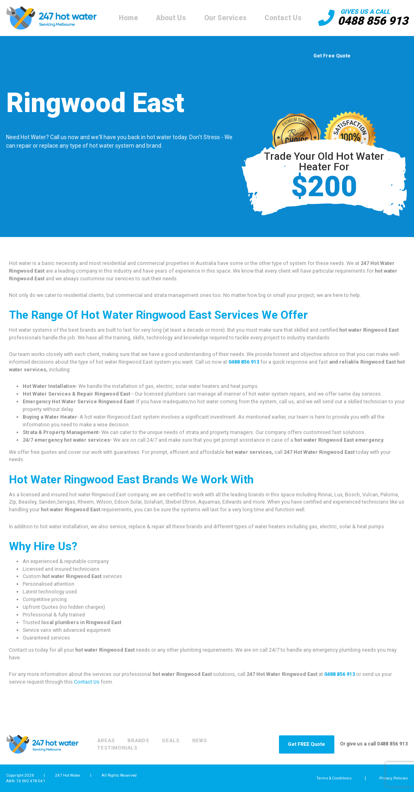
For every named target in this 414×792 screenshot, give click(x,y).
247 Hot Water (67, 775)
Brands (138, 740)
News (199, 740)
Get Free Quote (332, 56)
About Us (171, 18)
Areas (106, 740)
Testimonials (117, 748)
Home (128, 18)
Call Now (272, 56)
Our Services (225, 18)
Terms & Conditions (334, 778)
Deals (171, 740)
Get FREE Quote (306, 744)
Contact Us (283, 18)
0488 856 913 (373, 21)
